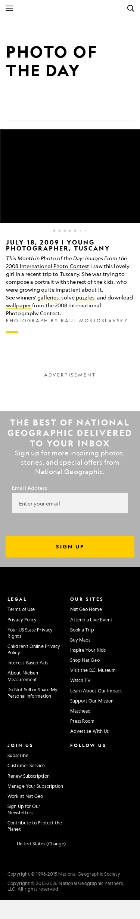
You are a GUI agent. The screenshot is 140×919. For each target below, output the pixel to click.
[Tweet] (30, 108)
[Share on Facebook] (12, 108)
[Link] (66, 108)
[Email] (48, 108)
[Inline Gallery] (70, 231)
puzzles (85, 297)
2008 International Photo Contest (47, 265)
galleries (48, 297)
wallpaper (18, 305)
